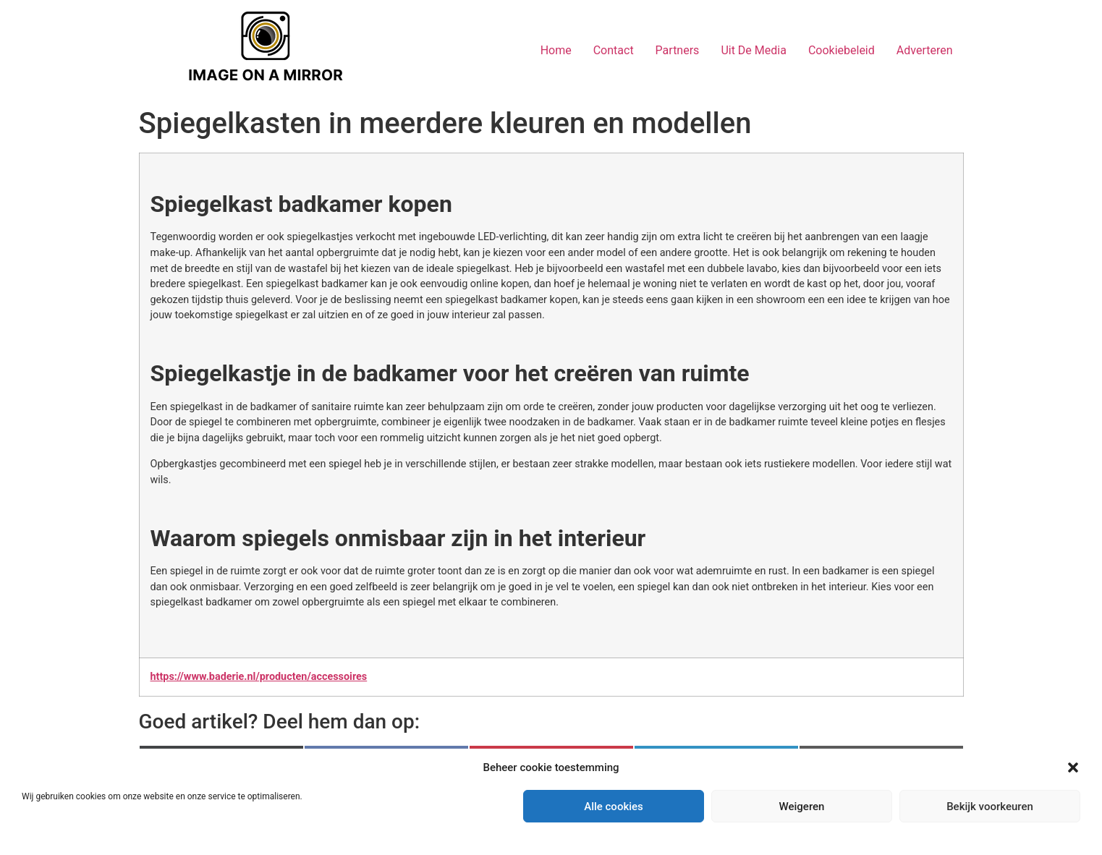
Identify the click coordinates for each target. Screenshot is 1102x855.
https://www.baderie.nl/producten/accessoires (259, 677)
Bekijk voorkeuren (989, 806)
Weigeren (802, 806)
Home (556, 50)
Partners (678, 50)
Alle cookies (613, 806)
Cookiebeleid (841, 50)
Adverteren (925, 50)
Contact (613, 50)
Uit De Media (754, 50)
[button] (1073, 767)
